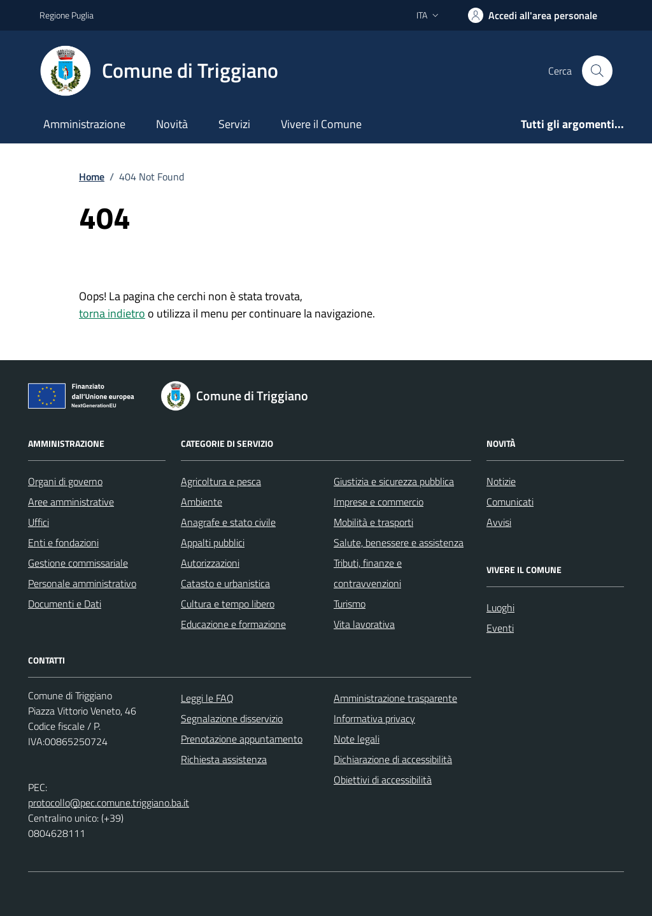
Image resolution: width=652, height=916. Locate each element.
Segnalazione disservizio (232, 718)
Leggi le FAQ (207, 698)
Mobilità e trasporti (373, 522)
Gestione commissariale (78, 563)
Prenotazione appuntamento (241, 738)
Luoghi (500, 607)
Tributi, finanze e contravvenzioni (368, 573)
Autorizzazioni (210, 563)
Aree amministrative (71, 501)
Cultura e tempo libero (227, 603)
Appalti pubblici (212, 542)
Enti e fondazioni (63, 542)
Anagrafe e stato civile (228, 522)
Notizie (501, 481)
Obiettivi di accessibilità (383, 779)
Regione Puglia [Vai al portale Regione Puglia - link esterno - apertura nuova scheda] (66, 15)
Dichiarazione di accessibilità (393, 759)
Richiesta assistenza (224, 759)
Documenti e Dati (64, 603)
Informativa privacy (374, 718)
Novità (172, 124)
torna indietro (112, 313)
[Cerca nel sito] (597, 70)
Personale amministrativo (82, 583)
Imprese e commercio (378, 501)
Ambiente (201, 501)
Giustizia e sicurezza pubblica (394, 481)
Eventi (500, 628)
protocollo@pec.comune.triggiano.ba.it (108, 802)
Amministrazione (84, 124)
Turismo (349, 603)
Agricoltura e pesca (221, 481)
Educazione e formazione (233, 624)
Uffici (38, 522)
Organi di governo (65, 481)
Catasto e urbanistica (225, 583)
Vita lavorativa (364, 624)
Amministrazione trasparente (395, 698)
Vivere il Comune (321, 124)
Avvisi (498, 522)
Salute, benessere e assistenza (399, 542)
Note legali (356, 738)
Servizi (234, 124)
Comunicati (510, 501)
